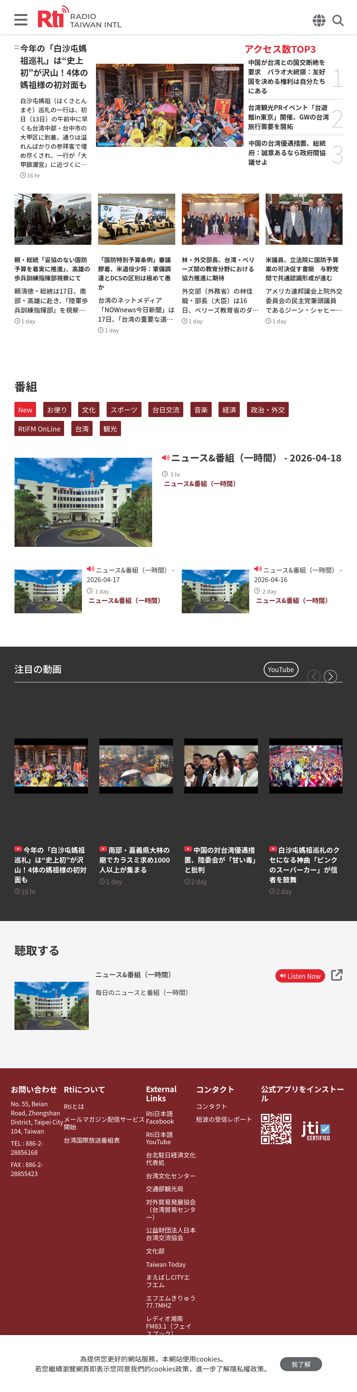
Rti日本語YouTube (170, 1134)
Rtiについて (84, 1089)
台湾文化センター (169, 1167)
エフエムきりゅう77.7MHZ (169, 1290)
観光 (110, 428)
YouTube (281, 669)
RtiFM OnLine (39, 428)
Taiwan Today (164, 1254)
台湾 (82, 428)
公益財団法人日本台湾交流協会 (169, 1224)
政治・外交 (268, 409)
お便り (57, 409)
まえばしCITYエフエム (169, 1270)
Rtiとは (74, 1106)
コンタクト (214, 1089)
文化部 (154, 1240)
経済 (229, 409)
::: (16, 46)
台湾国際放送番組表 (91, 1139)
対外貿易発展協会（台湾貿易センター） (169, 1201)
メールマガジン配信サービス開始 (103, 1122)
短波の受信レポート (222, 1119)
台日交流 (165, 409)
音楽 (201, 409)
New (25, 409)
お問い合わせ (33, 1089)
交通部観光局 (163, 1180)
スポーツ (124, 409)
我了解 (301, 1363)
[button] (330, 676)
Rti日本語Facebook (158, 1117)
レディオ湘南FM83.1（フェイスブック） (170, 1315)
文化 (89, 409)
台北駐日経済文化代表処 (169, 1150)
